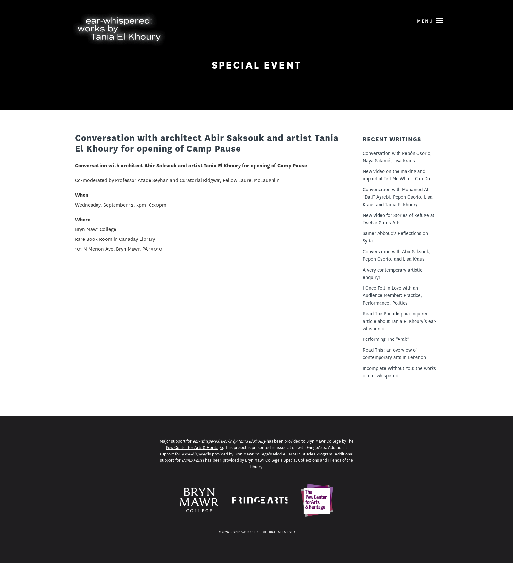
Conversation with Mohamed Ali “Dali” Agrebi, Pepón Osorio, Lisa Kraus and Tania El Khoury (398, 197)
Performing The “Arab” (386, 339)
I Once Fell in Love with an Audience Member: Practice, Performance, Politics (392, 295)
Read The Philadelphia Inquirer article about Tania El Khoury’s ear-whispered (400, 321)
